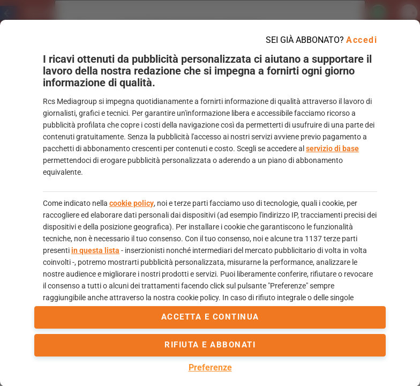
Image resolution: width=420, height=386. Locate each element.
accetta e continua (210, 317)
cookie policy (131, 203)
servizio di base (332, 148)
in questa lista (95, 250)
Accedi (361, 40)
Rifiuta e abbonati (210, 345)
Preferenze (210, 367)
